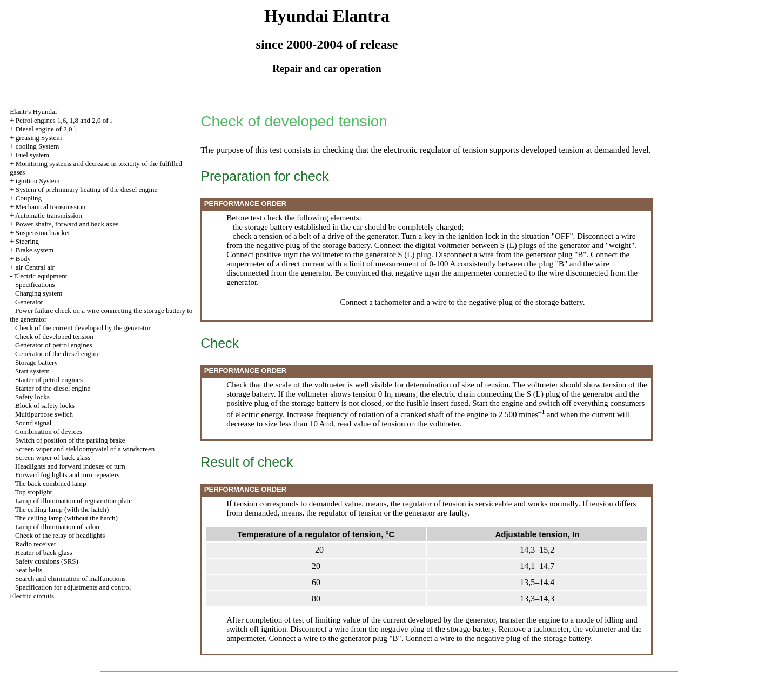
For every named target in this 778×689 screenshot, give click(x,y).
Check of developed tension (54, 336)
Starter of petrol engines (49, 380)
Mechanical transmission (51, 207)
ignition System (38, 181)
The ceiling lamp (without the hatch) (66, 518)
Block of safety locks (45, 406)
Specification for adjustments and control (73, 587)
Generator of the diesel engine (57, 354)
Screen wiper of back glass (52, 457)
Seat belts (28, 570)
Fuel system (32, 155)
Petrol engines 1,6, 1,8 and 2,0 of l (64, 120)
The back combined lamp (50, 483)
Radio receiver (35, 544)
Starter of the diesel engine (52, 388)
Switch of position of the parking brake (70, 440)
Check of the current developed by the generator (83, 328)
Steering (27, 241)
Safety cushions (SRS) (46, 561)
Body (23, 259)
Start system (32, 371)
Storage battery (36, 362)
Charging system (39, 293)
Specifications (35, 284)
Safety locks (32, 397)
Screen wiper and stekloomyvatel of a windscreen (85, 449)
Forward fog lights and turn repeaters (67, 475)
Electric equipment (41, 276)
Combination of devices (48, 431)
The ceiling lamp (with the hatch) (62, 509)
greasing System (39, 137)
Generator (29, 302)
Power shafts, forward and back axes (67, 224)
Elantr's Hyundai (33, 112)
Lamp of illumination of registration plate (73, 501)
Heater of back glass (43, 552)
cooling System (37, 146)
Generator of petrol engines (53, 345)
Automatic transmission (48, 215)
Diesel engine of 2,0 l (46, 129)
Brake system (34, 250)
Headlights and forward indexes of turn (70, 466)
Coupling (29, 198)
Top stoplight (33, 492)
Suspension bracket (43, 233)
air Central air (35, 267)
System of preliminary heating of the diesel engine (86, 189)
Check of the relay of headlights (60, 535)
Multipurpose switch (44, 414)
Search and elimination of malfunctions (70, 578)
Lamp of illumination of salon (57, 527)
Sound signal (33, 423)
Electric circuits (32, 596)
